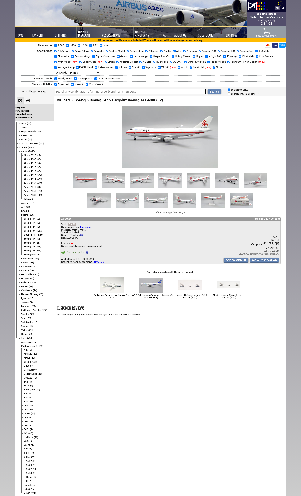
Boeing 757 (30, 238)
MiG (26, 441)
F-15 (26, 405)
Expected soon (23, 114)
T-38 (26, 481)
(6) (38, 254)
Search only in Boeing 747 (245, 93)
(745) (40, 346)
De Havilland (28, 274)
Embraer (25, 282)
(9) (30, 350)
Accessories (27, 342)
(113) (31, 262)
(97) (29, 123)
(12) (31, 421)
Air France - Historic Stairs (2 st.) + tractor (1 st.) (189, 296)
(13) (30, 139)
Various (23, 123)
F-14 (26, 401)
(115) (39, 195)
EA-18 (27, 385)
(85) (39, 171)
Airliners (23, 147)
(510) (40, 234)
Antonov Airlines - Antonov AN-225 (112, 296)
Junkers (25, 302)
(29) (31, 286)
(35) (39, 167)
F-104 (27, 429)
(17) (30, 135)
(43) (37, 274)
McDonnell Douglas (31, 310)
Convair (25, 270)
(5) (35, 342)
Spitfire (28, 453)
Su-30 (29, 473)
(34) (39, 163)
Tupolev (25, 314)
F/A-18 (27, 413)
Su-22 (29, 461)
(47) (39, 155)
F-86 (26, 425)
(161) (41, 143)
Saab (24, 318)
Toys (23, 127)
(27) (31, 298)
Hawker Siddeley (30, 294)
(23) (29, 318)
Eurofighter (30, 389)
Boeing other (30, 254)
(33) (33, 413)
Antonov (25, 203)
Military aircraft (29, 346)
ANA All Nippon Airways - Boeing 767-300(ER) (151, 296)
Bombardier (27, 258)
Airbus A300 (30, 159)
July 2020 (98, 261)
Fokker (25, 286)
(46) (32, 314)
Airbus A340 (30, 187)
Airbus (24, 151)
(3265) (32, 215)
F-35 (26, 421)
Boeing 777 (30, 246)
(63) (30, 334)
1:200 (72, 224)
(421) (39, 183)
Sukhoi (25, 326)
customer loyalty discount (264, 253)
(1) (31, 429)
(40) (35, 369)
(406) (39, 179)
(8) (30, 425)
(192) (33, 493)
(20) (35, 354)
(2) (31, 433)
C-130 (27, 366)
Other (24, 139)
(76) (34, 306)
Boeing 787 (30, 250)
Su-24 (29, 465)
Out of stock (95, 84)
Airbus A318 (30, 167)
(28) (33, 358)
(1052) (39, 231)
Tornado (28, 485)
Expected (63, 84)
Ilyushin (25, 298)
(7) (36, 322)
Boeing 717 (30, 223)
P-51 (26, 449)
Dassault (28, 369)
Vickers (25, 330)
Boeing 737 (30, 231)
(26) (31, 401)
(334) (39, 175)
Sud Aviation (28, 322)
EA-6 (26, 381)
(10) (38, 223)
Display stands (29, 131)
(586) (38, 246)
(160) (44, 310)
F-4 (25, 393)
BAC (23, 211)
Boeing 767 (30, 242)
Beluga (27, 199)
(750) (30, 338)
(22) (36, 437)
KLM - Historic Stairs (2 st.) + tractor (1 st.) (229, 296)
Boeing (25, 215)
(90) (28, 207)
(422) (39, 191)
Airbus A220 (30, 155)
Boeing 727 (30, 227)
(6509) (31, 147)
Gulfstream (27, 290)
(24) (31, 405)
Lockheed (26, 306)
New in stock (22, 111)
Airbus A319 (30, 171)
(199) (38, 238)
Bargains (20, 107)
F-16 (26, 409)
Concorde (26, 266)
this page (85, 227)
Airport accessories (29, 143)
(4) (31, 302)
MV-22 (27, 445)
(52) (38, 219)
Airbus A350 (30, 191)
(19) (33, 266)
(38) (31, 409)
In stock (78, 84)
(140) (33, 282)
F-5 (25, 397)
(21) (33, 199)
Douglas (25, 278)
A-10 (26, 350)
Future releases (23, 117)
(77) (32, 203)
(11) (32, 366)
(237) (38, 242)
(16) (28, 211)
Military (23, 338)
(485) (38, 250)
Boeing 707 (30, 219)
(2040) (31, 151)
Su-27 (29, 469)
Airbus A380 (30, 195)
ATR (23, 207)
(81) (39, 187)
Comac (25, 262)
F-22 (26, 417)
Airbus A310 (30, 163)
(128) (38, 227)
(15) (28, 127)
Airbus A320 (30, 175)
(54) (39, 131)
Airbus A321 (30, 179)
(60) (39, 159)
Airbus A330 (30, 183)
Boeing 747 (30, 234)
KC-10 (27, 433)
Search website (239, 89)
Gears (24, 135)
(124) (36, 258)
